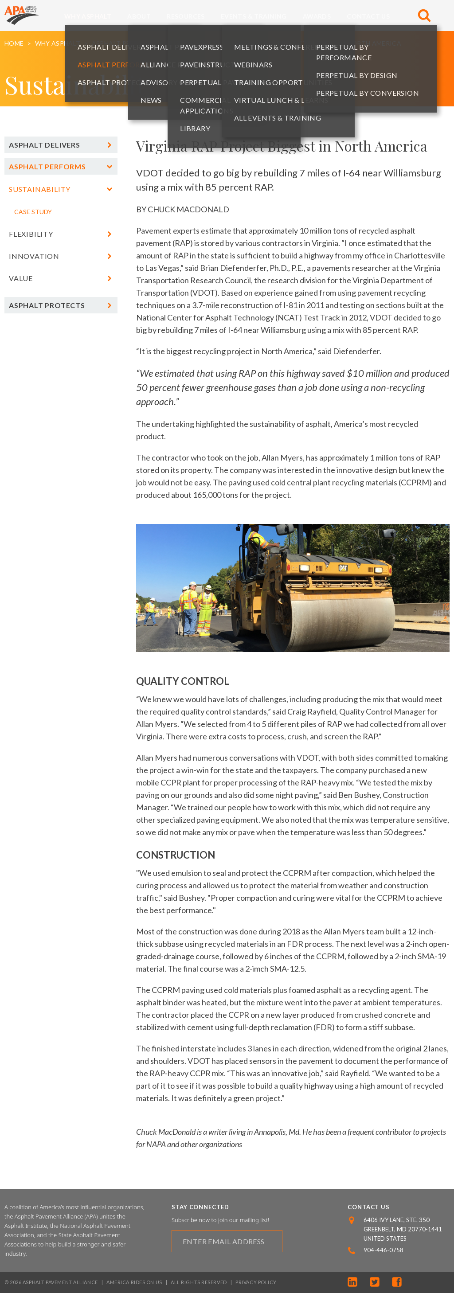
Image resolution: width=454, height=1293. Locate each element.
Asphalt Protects (47, 305)
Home (13, 43)
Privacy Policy (256, 1282)
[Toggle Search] (424, 15)
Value (21, 278)
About (139, 16)
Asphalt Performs (124, 43)
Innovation (34, 256)
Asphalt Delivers (44, 145)
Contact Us (368, 16)
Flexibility (31, 234)
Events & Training (254, 16)
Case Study (33, 211)
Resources (186, 16)
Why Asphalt (87, 16)
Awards (317, 16)
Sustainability (194, 43)
